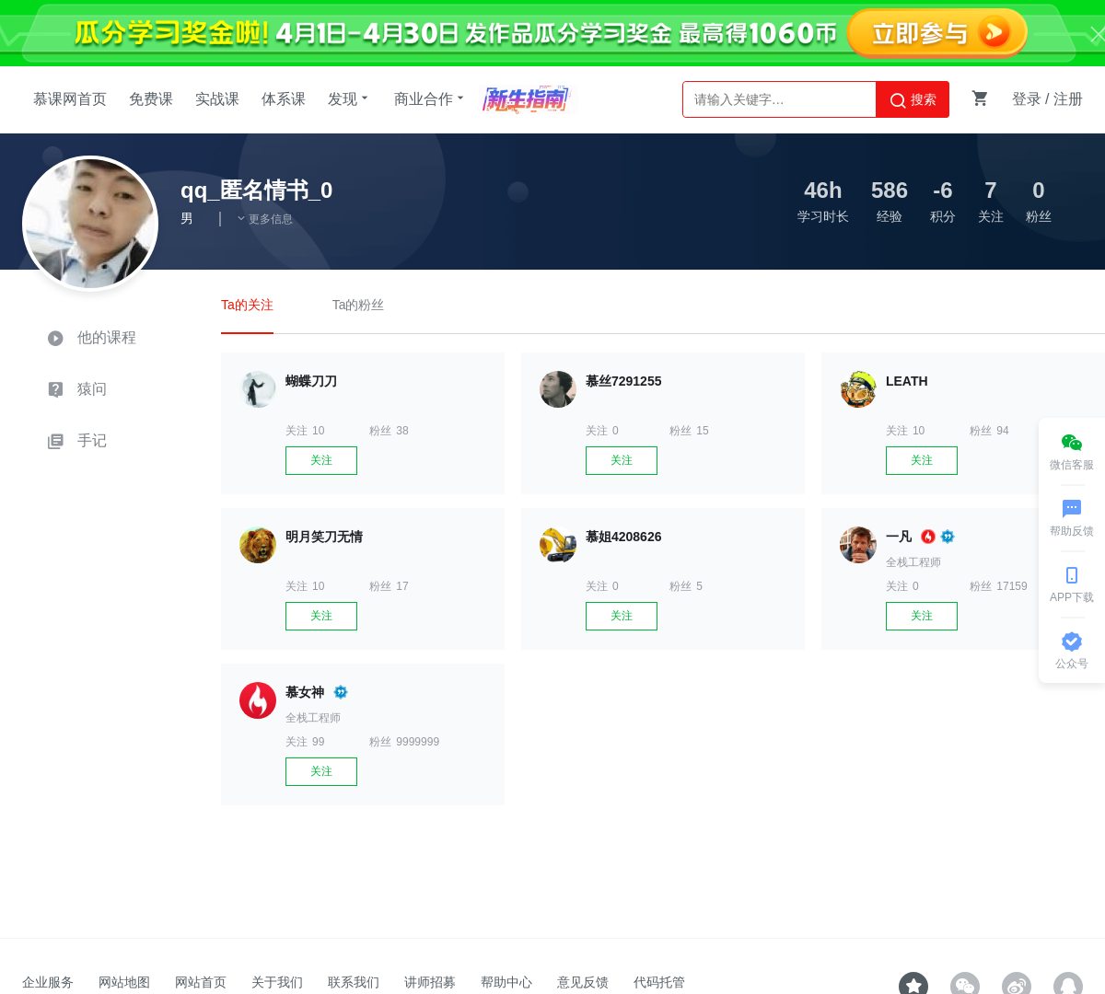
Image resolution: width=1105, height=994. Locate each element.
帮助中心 (506, 982)
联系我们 (353, 982)
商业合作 (431, 98)
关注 (321, 460)
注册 (1068, 99)
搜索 (912, 100)
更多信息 (264, 219)
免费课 (151, 99)
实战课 (217, 99)
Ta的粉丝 (358, 304)
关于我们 (277, 982)
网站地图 (124, 982)
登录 (1026, 99)
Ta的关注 (247, 304)
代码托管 (659, 982)
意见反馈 (583, 982)
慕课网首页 (70, 99)
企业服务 (48, 982)
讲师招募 (430, 982)
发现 (350, 98)
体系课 (284, 99)
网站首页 (201, 982)
